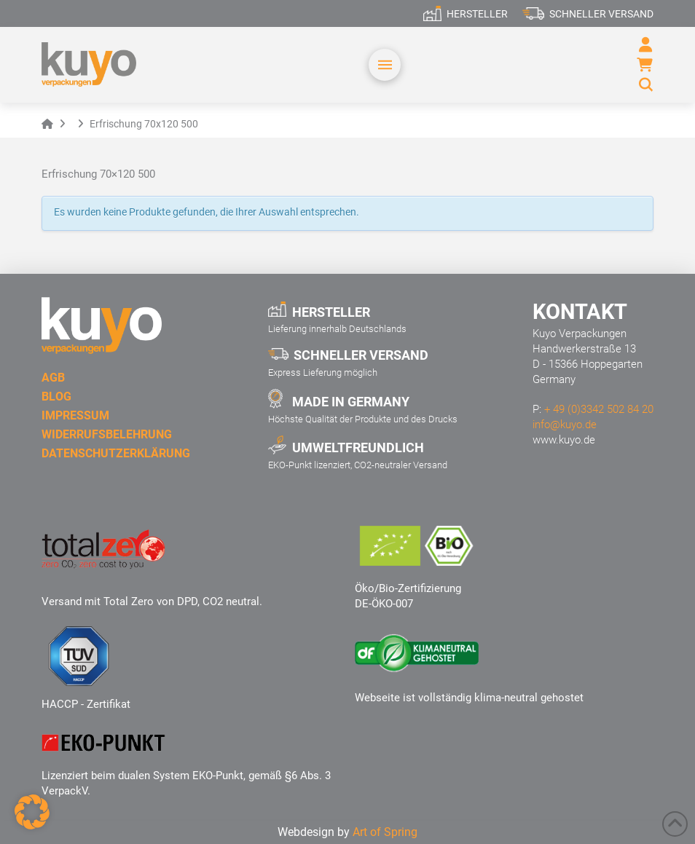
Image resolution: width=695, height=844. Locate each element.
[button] (385, 65)
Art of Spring (385, 832)
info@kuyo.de (565, 424)
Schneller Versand (601, 14)
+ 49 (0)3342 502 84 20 (598, 409)
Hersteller (477, 14)
